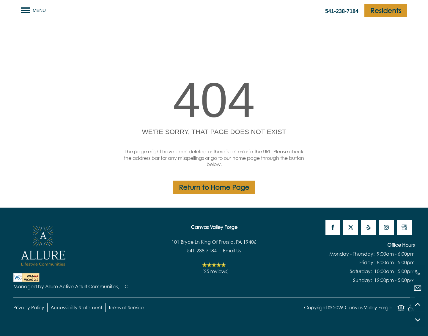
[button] (385, 10)
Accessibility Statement (76, 307)
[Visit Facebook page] (332, 227)
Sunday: (362, 280)
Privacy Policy (28, 307)
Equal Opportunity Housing (401, 310)
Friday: (366, 262)
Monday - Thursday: (351, 254)
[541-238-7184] (417, 272)
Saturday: (361, 271)
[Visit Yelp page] (368, 227)
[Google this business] (404, 227)
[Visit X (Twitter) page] (350, 227)
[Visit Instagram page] (386, 227)
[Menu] (33, 10)
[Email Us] (417, 288)
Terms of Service (126, 307)
